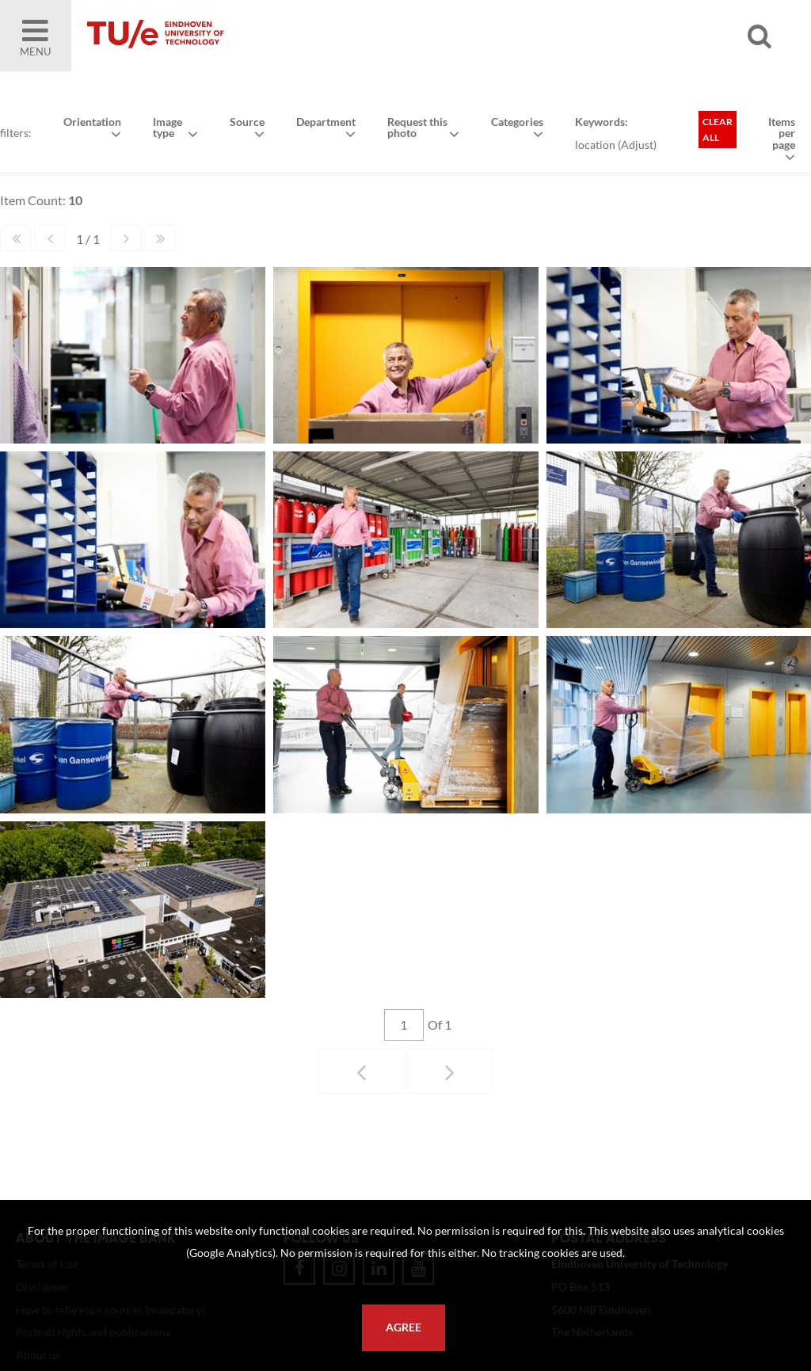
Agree (403, 1327)
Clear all (717, 129)
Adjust (637, 144)
